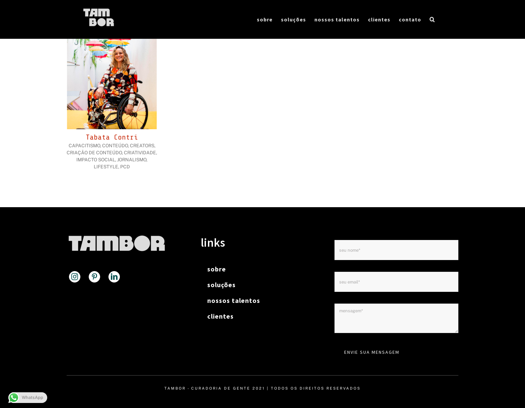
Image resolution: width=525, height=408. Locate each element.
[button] (432, 19)
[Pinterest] (94, 276)
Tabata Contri (112, 137)
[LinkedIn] (114, 276)
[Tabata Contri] (112, 43)
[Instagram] (74, 276)
